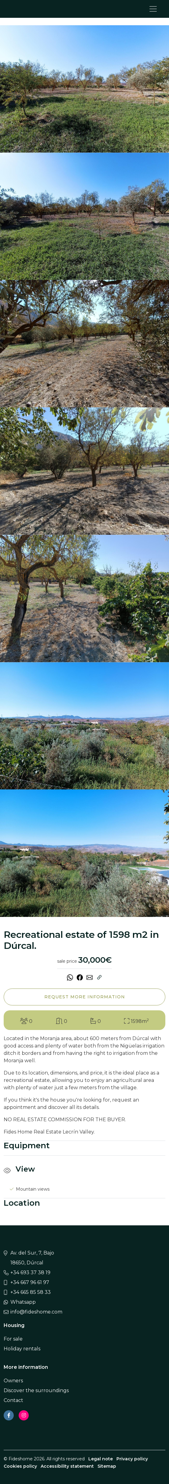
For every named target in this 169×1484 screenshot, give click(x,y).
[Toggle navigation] (153, 9)
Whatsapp (23, 1302)
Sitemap (106, 1466)
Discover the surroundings (36, 1390)
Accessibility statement (67, 1466)
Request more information (84, 997)
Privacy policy (132, 1459)
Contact (13, 1400)
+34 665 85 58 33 (30, 1292)
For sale (13, 1339)
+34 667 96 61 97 (29, 1282)
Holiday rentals (22, 1349)
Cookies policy (20, 1466)
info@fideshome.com (36, 1312)
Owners (13, 1381)
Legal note (100, 1459)
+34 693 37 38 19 (30, 1272)
